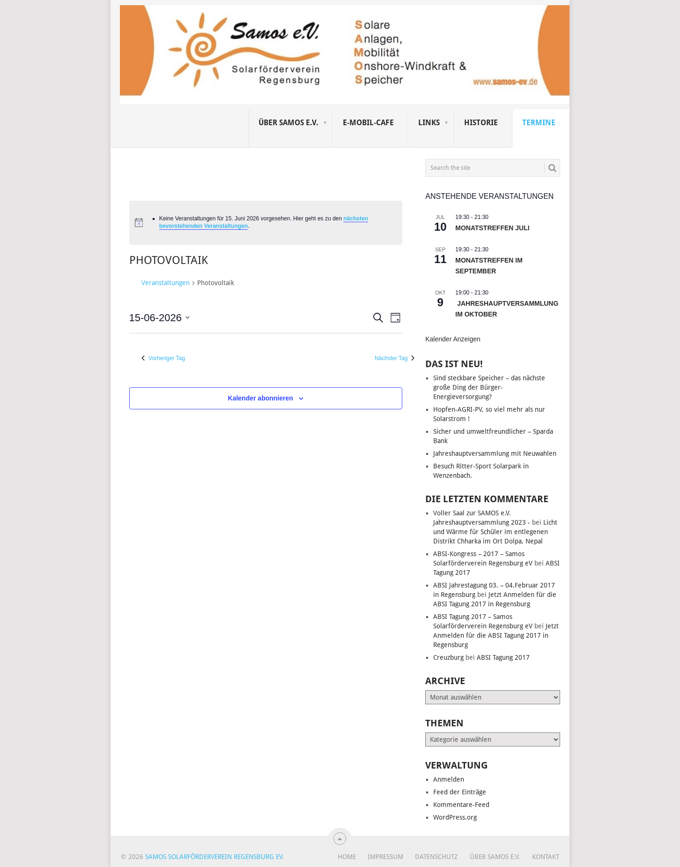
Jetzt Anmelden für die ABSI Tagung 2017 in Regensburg (496, 635)
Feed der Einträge (459, 792)
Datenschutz (436, 856)
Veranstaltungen (165, 282)
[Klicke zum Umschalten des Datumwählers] (159, 317)
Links (429, 122)
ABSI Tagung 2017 (503, 657)
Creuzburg (448, 657)
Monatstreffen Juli (492, 228)
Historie (481, 122)
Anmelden (448, 779)
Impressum (385, 856)
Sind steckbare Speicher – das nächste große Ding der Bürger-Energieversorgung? (489, 387)
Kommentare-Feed (461, 804)
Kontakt (545, 856)
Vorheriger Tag (163, 358)
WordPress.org (455, 817)
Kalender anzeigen (452, 339)
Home (347, 856)
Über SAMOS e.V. (288, 122)
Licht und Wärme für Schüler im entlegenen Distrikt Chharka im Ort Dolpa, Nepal (495, 532)
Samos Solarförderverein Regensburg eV (213, 856)
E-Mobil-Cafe (368, 122)
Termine (538, 122)
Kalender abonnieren (260, 398)
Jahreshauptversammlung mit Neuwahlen (494, 453)
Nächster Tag (394, 358)
